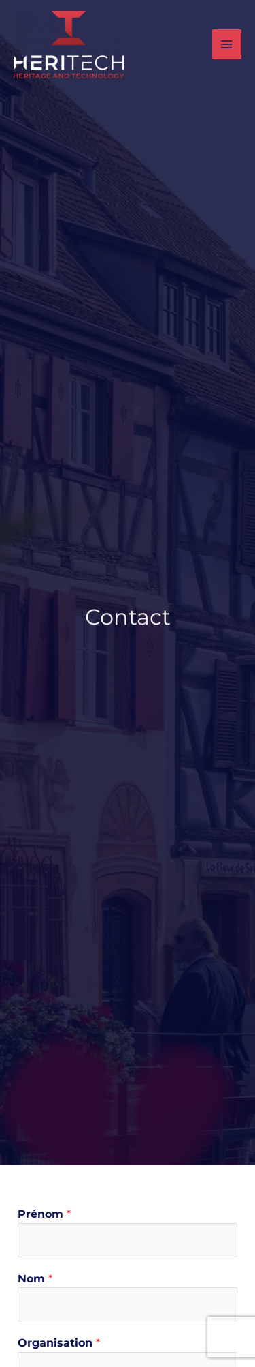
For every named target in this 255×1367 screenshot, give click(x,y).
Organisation (59, 1342)
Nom (35, 1278)
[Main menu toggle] (226, 44)
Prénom (44, 1213)
